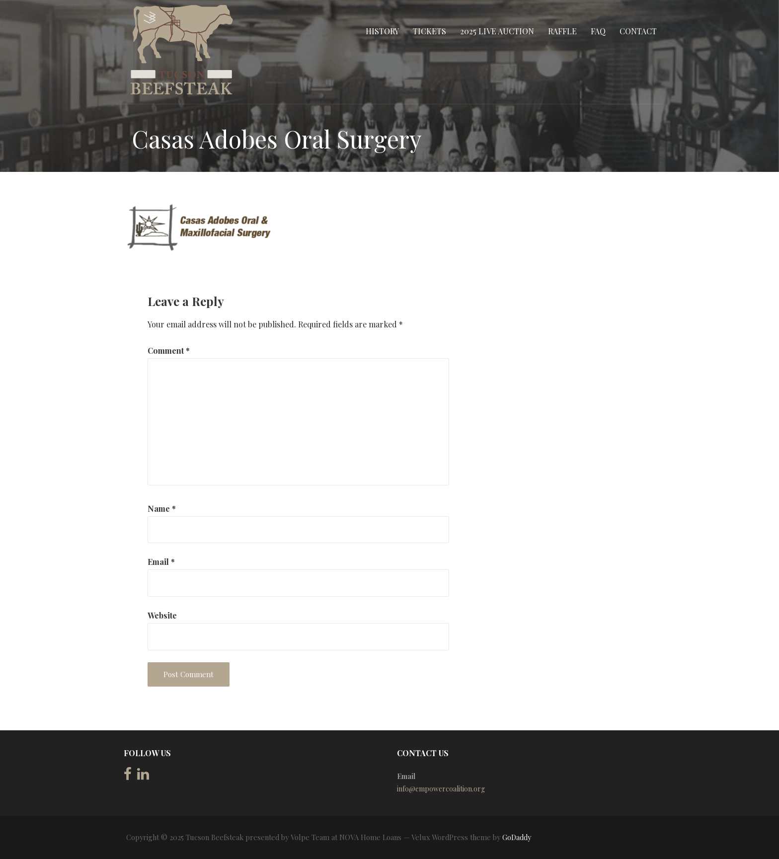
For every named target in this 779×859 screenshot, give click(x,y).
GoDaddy (516, 837)
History (382, 31)
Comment (169, 350)
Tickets (429, 31)
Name (162, 508)
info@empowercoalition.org (441, 788)
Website (162, 615)
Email (161, 561)
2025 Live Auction (497, 31)
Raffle (562, 31)
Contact (638, 31)
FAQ (598, 31)
